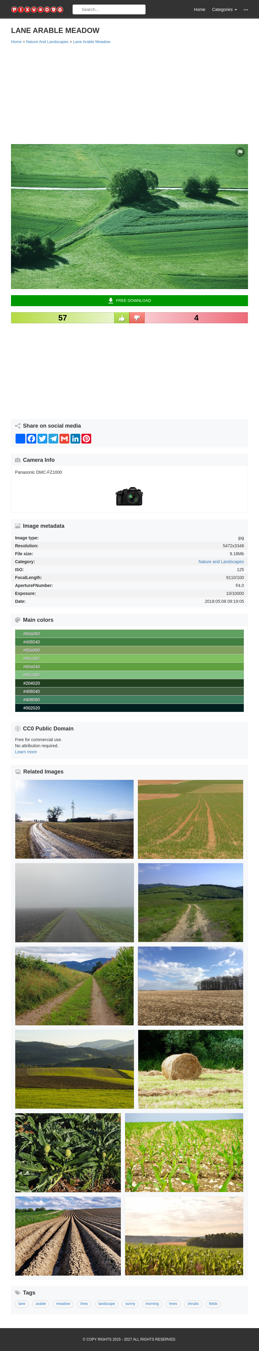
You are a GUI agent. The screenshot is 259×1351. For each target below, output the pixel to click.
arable (41, 1304)
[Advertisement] (129, 93)
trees (173, 1304)
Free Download (129, 300)
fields (213, 1304)
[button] (246, 9)
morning (152, 1304)
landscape (106, 1304)
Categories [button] (224, 9)
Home (199, 9)
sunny (130, 1304)
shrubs (193, 1304)
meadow (63, 1304)
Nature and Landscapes (221, 561)
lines (84, 1304)
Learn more (26, 751)
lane (21, 1304)
